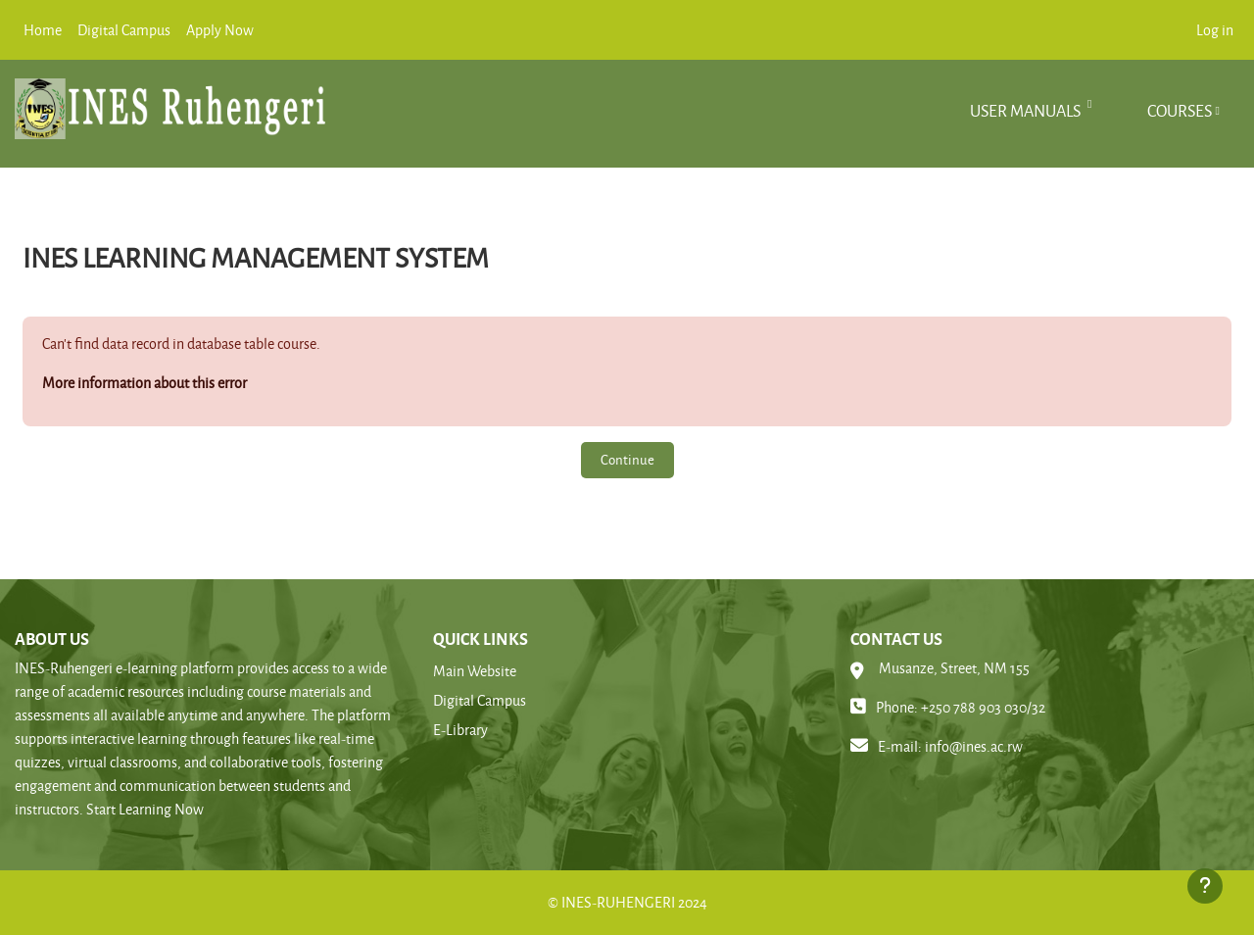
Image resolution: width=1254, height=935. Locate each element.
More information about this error (144, 382)
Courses (1179, 110)
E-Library (460, 729)
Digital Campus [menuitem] (123, 30)
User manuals (1027, 110)
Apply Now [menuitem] (220, 30)
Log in (1214, 30)
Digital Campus (479, 700)
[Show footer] (1205, 886)
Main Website (474, 671)
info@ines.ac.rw (974, 746)
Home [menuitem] (43, 30)
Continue (627, 459)
